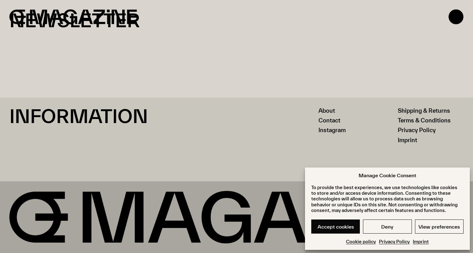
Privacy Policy (394, 241)
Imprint (421, 241)
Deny (387, 227)
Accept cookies (336, 227)
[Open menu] (456, 16)
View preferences (439, 227)
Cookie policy (361, 241)
